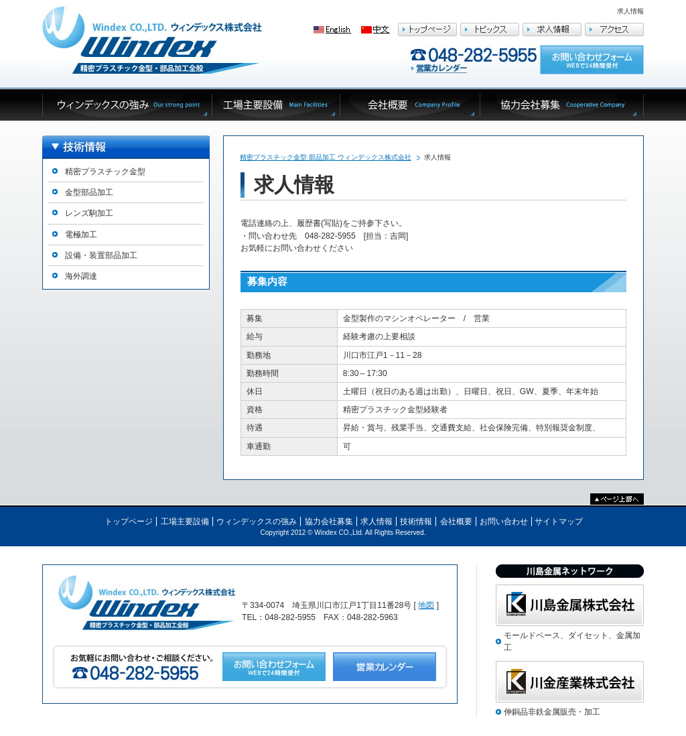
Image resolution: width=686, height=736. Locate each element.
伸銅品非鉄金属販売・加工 (552, 712)
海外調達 (81, 276)
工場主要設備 (185, 521)
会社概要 (456, 521)
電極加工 (81, 234)
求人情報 (376, 521)
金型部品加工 (89, 192)
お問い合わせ (504, 521)
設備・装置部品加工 (101, 255)
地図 (426, 605)
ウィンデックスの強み (256, 521)
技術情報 (416, 521)
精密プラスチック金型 (105, 171)
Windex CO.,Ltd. (338, 532)
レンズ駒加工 (89, 213)
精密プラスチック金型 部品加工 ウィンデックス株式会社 (325, 157)
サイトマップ (559, 521)
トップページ (129, 521)
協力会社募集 (329, 521)
